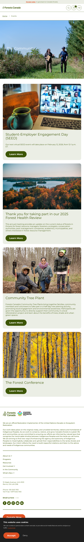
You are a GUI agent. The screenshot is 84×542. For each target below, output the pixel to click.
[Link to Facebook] (5, 503)
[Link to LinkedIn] (22, 503)
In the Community (10, 470)
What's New (8, 473)
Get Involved (9, 466)
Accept (11, 535)
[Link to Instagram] (13, 503)
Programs (7, 459)
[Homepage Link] (11, 8)
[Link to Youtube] (18, 503)
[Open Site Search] (68, 7)
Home (4, 16)
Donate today (31, 2)
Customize (11, 528)
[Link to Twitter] (9, 503)
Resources (7, 463)
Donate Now (14, 517)
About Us (7, 456)
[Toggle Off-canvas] (79, 7)
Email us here (10, 498)
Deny (25, 535)
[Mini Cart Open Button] (73, 7)
